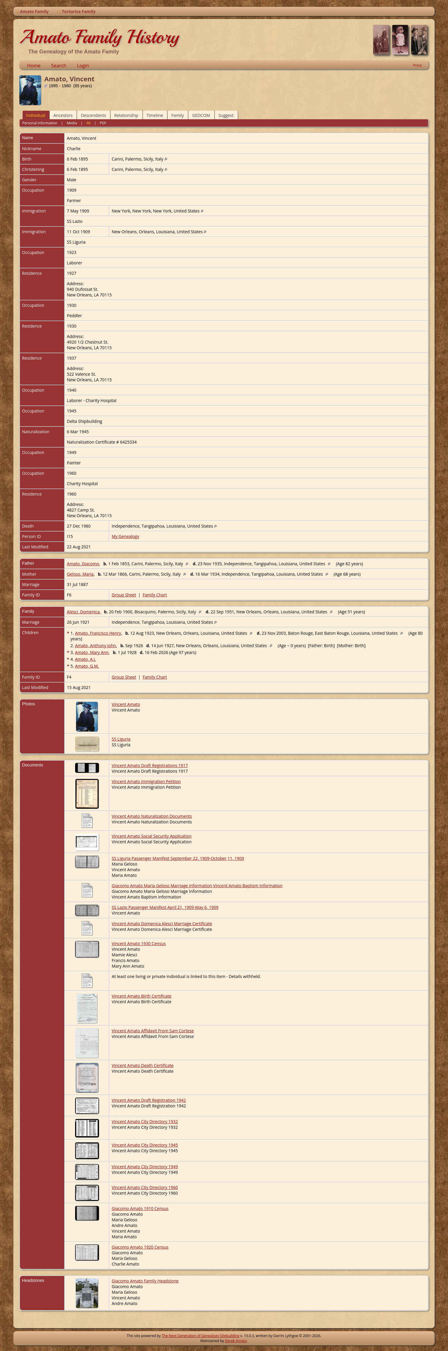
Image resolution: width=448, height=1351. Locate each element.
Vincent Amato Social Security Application (151, 836)
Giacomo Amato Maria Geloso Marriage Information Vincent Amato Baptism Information (197, 885)
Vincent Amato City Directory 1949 (145, 1166)
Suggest (226, 115)
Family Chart (155, 595)
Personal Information (40, 123)
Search (59, 65)
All (88, 123)
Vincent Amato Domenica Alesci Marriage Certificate (162, 923)
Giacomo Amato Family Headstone (145, 1281)
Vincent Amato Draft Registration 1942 (149, 1100)
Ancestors (62, 115)
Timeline (155, 115)
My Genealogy (125, 536)
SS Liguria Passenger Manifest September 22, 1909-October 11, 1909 (178, 858)
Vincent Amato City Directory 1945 (145, 1145)
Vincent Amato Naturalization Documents (152, 816)
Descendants (93, 115)
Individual (35, 115)
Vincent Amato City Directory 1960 (145, 1187)
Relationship (126, 115)
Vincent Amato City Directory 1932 (145, 1121)
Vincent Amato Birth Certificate (141, 996)
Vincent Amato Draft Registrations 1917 (150, 765)
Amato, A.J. (85, 659)
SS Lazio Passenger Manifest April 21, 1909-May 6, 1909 (165, 907)
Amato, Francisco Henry (98, 633)
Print (417, 65)
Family (177, 115)
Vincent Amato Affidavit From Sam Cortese (153, 1031)
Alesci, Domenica (83, 612)
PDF (103, 123)
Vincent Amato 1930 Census (139, 943)
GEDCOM (201, 115)
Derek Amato (236, 1340)
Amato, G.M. (87, 666)
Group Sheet (124, 595)
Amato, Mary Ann (92, 652)
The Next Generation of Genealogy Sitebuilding (201, 1335)
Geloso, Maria (80, 574)
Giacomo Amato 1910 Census (140, 1208)
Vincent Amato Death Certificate (142, 1065)
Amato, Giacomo (83, 563)
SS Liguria (121, 739)
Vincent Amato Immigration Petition (146, 781)
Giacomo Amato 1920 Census (140, 1247)
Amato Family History (99, 37)
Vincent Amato (126, 704)
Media (72, 123)
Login (83, 65)
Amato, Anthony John (95, 645)
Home (33, 65)
